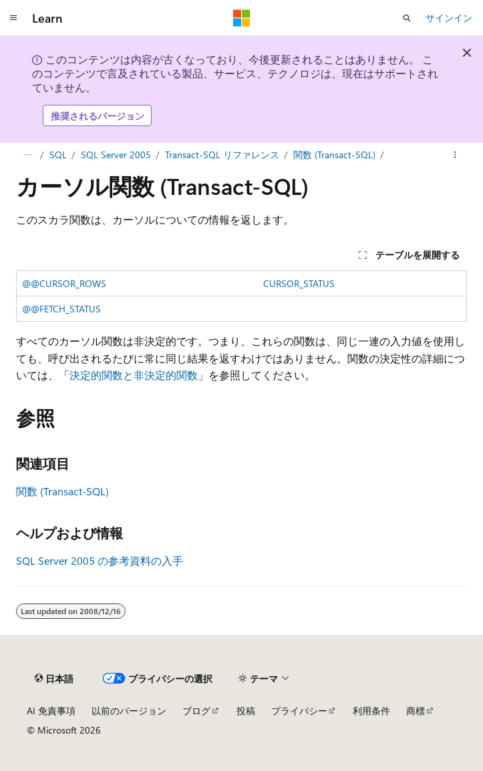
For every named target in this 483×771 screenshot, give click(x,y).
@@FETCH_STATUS (61, 308)
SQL (58, 154)
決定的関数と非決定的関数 (133, 375)
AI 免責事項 (51, 710)
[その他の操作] (455, 155)
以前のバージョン (129, 710)
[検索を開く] (406, 18)
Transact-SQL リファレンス (222, 154)
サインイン (449, 17)
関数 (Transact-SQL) (334, 154)
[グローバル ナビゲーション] (13, 18)
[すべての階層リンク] (27, 155)
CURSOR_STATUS (299, 283)
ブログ (196, 710)
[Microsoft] (242, 18)
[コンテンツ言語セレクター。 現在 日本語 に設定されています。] (54, 678)
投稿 (245, 710)
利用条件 (371, 710)
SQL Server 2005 (116, 154)
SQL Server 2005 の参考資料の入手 (99, 560)
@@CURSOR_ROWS (64, 283)
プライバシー (299, 710)
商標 (415, 710)
